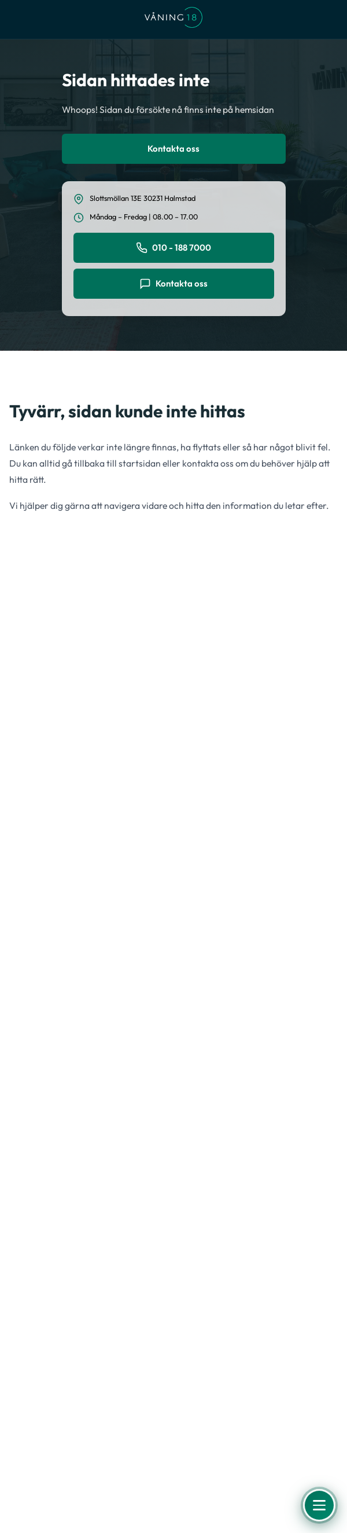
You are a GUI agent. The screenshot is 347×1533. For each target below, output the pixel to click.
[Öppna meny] (319, 1505)
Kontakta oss (173, 148)
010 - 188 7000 (173, 248)
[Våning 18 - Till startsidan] (173, 19)
